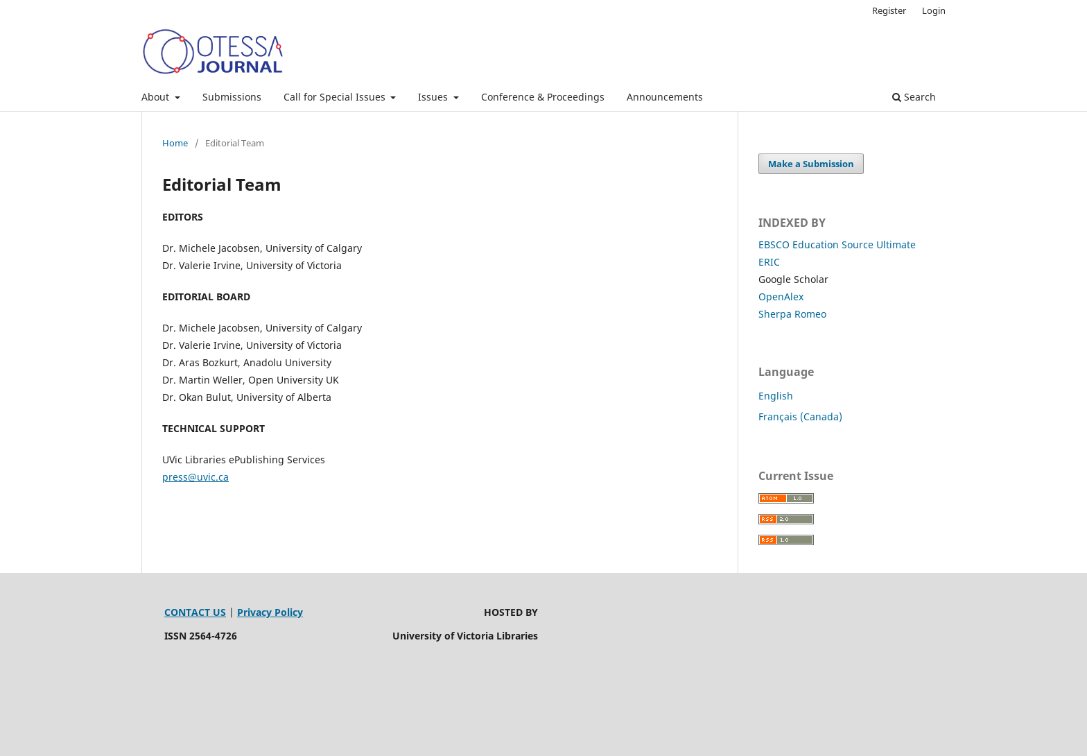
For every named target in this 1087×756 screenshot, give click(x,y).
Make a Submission (811, 163)
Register (889, 10)
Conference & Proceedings (543, 96)
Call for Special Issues (336, 96)
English (775, 395)
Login (934, 10)
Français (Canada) (800, 416)
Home (175, 143)
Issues (434, 96)
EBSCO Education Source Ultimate (837, 244)
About (156, 96)
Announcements (665, 96)
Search (914, 96)
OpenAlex (780, 296)
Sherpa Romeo (792, 313)
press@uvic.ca (195, 476)
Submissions (231, 96)
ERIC (769, 261)
